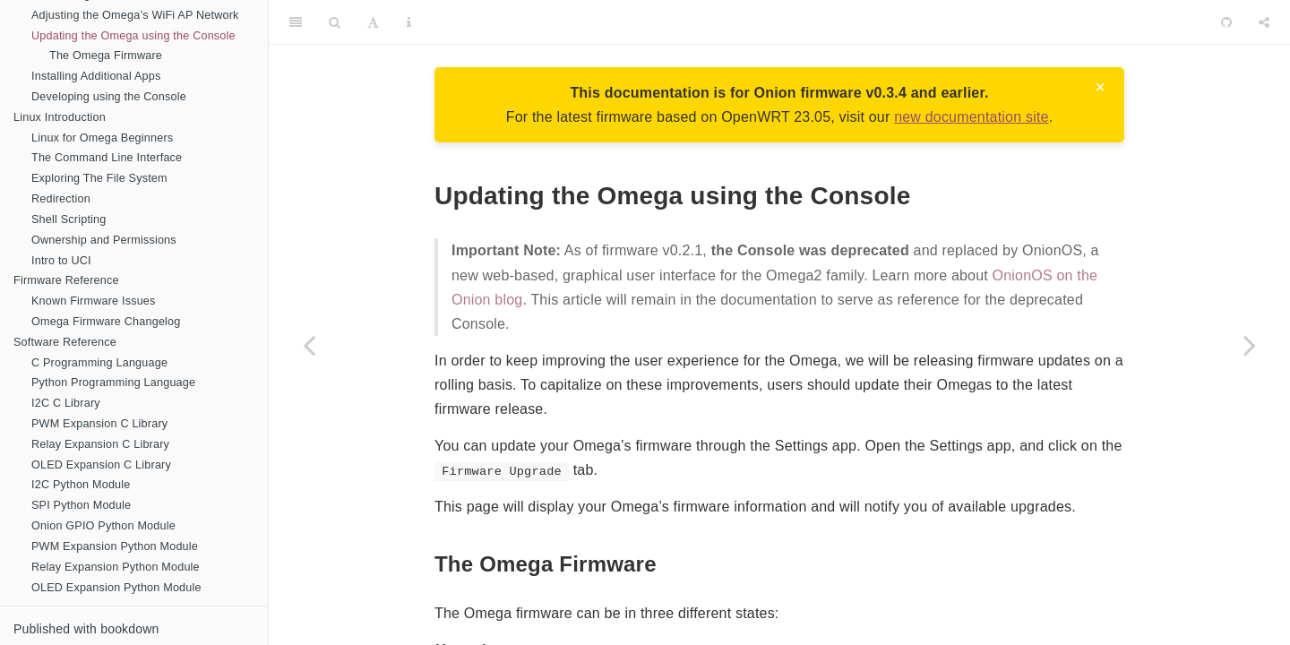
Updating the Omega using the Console (133, 36)
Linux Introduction (59, 117)
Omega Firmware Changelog (106, 321)
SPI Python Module (81, 505)
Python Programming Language (113, 382)
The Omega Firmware (105, 55)
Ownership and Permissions (103, 240)
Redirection (60, 199)
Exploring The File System (99, 178)
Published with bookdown (86, 629)
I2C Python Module (81, 484)
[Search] (334, 22)
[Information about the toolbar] (409, 22)
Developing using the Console (108, 96)
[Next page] (1249, 345)
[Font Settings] (373, 22)
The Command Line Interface (106, 157)
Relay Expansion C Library (100, 444)
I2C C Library (65, 403)
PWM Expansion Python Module (114, 546)
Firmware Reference (66, 280)
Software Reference (64, 342)
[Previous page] (309, 345)
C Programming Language (99, 363)
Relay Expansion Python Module (115, 567)
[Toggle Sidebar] (295, 22)
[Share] (1264, 22)
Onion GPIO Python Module (103, 526)
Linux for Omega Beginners (102, 138)
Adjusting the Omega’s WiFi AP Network (135, 15)
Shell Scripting (69, 219)
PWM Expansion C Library (99, 423)
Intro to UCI (61, 260)
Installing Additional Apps (96, 76)
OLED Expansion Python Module (116, 587)
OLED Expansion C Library (101, 465)
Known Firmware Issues (93, 301)
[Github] (1226, 22)
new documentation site (971, 117)
